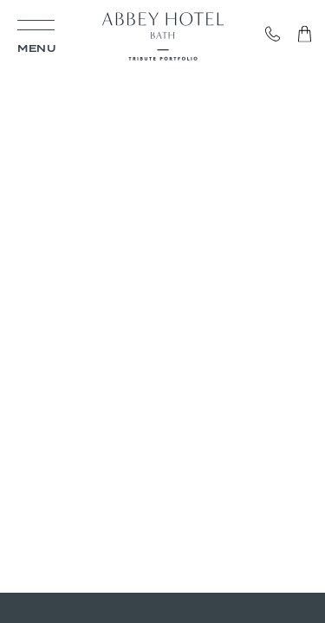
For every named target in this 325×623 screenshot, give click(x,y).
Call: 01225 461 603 (281, 34)
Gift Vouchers (300, 34)
